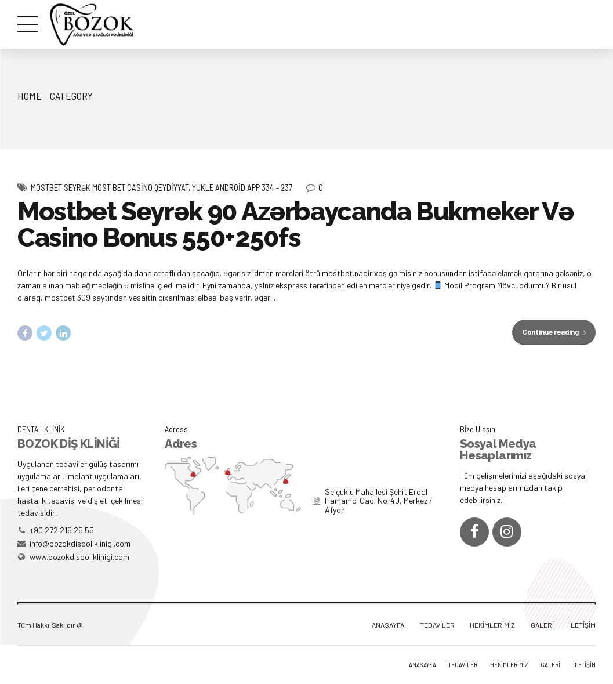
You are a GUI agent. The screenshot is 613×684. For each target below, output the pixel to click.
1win (11, 0)
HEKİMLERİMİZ (492, 625)
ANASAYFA (388, 625)
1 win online (24, 0)
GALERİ (542, 625)
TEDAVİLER (437, 625)
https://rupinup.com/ (17, 0)
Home (29, 95)
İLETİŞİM (582, 625)
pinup (9, 0)
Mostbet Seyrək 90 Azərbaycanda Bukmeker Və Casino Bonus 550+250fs (295, 225)
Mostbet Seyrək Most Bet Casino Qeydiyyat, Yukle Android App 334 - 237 (161, 188)
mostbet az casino (4, 0)
